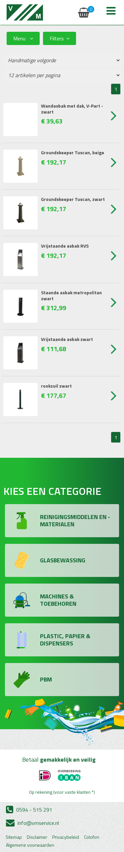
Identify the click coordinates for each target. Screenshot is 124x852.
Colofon (91, 837)
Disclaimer (37, 837)
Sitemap (14, 837)
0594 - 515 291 (29, 809)
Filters (59, 38)
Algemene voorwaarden (30, 845)
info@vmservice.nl (32, 823)
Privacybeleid (65, 837)
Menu (23, 38)
